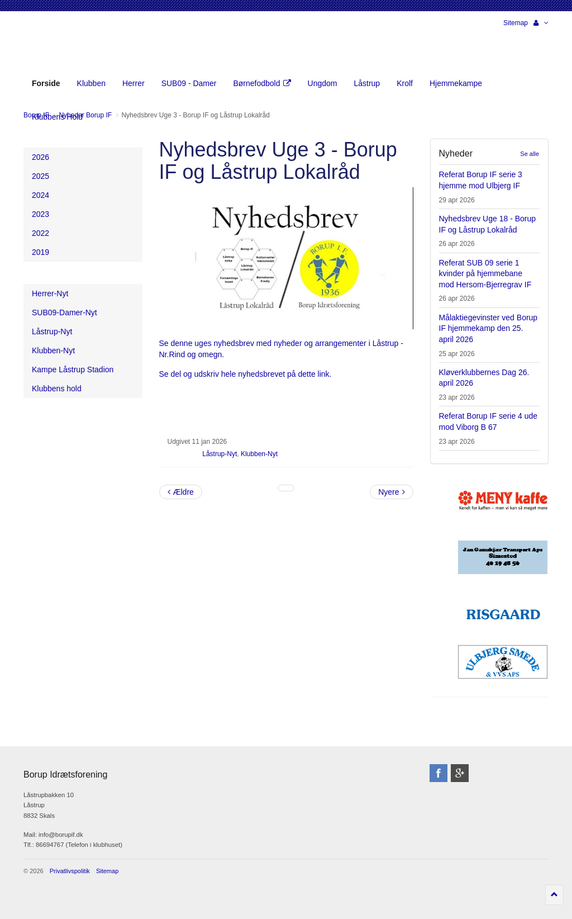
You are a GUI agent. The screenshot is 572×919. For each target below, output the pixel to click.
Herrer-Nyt (50, 293)
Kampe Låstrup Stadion (72, 369)
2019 (40, 252)
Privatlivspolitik (70, 871)
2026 (40, 157)
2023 (40, 214)
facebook (438, 773)
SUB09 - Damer (189, 83)
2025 (40, 176)
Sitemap (515, 23)
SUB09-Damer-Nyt (64, 312)
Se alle (529, 153)
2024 (40, 195)
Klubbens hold (57, 388)
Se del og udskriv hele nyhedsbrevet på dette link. (246, 374)
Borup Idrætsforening (45, 44)
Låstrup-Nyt (219, 454)
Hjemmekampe (456, 83)
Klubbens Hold (57, 116)
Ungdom (322, 83)
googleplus (460, 773)
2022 (40, 233)
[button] (541, 23)
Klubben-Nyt (259, 454)
